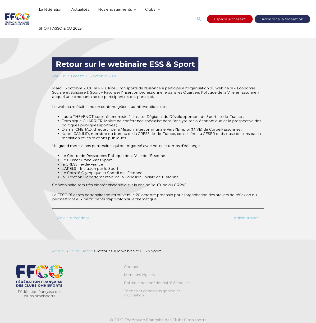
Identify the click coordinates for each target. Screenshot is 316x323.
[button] (213, 19)
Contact (131, 267)
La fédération (50, 9)
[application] (129, 9)
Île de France (81, 251)
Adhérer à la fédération (286, 19)
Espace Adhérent (240, 19)
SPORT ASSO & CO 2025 (59, 28)
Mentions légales (139, 275)
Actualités (78, 9)
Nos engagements (113, 9)
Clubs (146, 9)
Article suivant (248, 218)
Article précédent (71, 218)
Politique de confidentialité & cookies (157, 283)
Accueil (58, 251)
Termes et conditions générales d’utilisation (162, 291)
